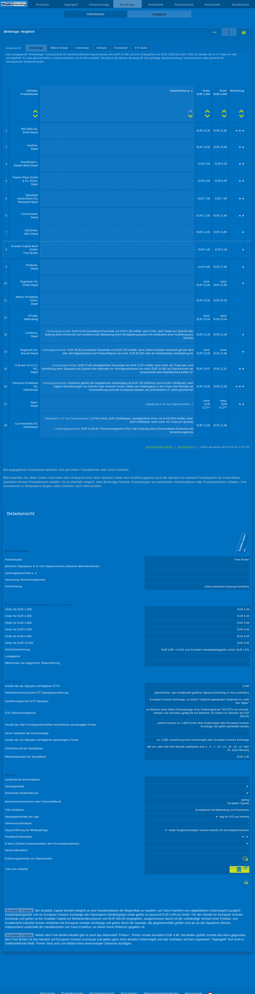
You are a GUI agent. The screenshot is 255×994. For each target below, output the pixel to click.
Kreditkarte (155, 4)
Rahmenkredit (184, 4)
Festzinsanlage (99, 4)
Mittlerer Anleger (59, 48)
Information (96, 14)
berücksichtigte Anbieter (159, 447)
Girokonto (42, 4)
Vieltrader (101, 48)
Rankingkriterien (186, 447)
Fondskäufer (121, 48)
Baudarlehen (240, 4)
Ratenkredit (212, 4)
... (249, 130)
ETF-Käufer (141, 48)
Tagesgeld (71, 4)
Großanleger (82, 48)
